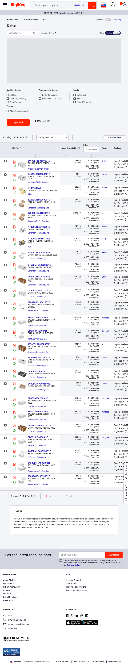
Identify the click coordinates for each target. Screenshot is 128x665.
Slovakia (15, 662)
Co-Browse (10, 628)
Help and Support (73, 580)
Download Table (114, 137)
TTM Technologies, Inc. (37, 326)
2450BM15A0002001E (39, 265)
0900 (104, 277)
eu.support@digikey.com (16, 624)
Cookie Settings (114, 662)
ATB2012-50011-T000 (39, 238)
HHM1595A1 (34, 188)
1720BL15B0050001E (39, 199)
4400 (104, 226)
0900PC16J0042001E (39, 302)
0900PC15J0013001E (39, 476)
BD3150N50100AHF (38, 331)
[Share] (117, 19)
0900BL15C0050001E (39, 276)
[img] (18, 5)
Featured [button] (45, 137)
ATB (104, 239)
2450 (104, 161)
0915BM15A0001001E (39, 425)
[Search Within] (20, 33)
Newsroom (8, 600)
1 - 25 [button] (15, 137)
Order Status (71, 583)
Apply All (18, 122)
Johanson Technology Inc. (38, 169)
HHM (104, 187)
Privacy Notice (73, 565)
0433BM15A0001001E (39, 463)
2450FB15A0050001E (39, 357)
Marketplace (8, 583)
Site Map (7, 594)
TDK (30, 194)
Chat (7, 615)
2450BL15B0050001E (39, 174)
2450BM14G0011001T (39, 290)
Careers (6, 590)
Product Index (13, 19)
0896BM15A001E (37, 371)
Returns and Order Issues (76, 590)
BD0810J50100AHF (38, 437)
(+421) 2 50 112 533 (14, 620)
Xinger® (105, 318)
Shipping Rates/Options (76, 587)
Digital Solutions (10, 597)
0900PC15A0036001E (39, 383)
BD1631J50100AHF (38, 317)
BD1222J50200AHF (38, 411)
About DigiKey (9, 580)
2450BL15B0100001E (39, 160)
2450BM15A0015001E (39, 451)
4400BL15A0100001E (39, 227)
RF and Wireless (31, 19)
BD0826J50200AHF (38, 398)
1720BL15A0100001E (39, 213)
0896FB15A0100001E (39, 344)
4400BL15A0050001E (39, 252)
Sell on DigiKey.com (11, 587)
